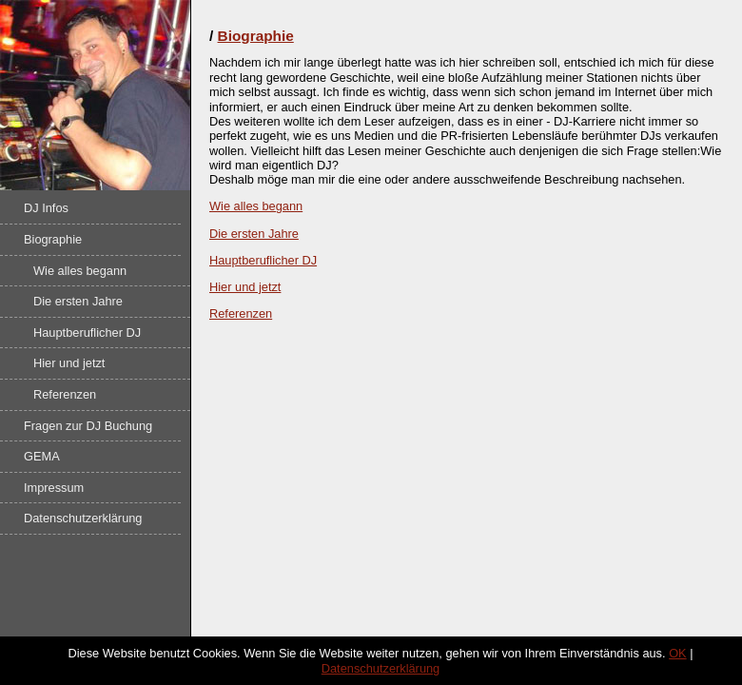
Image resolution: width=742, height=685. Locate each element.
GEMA (42, 456)
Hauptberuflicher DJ (87, 332)
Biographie (53, 239)
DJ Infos (46, 208)
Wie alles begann (80, 271)
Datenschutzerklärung (83, 518)
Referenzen (64, 394)
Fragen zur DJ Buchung (88, 426)
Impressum (54, 487)
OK (678, 653)
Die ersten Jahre (78, 301)
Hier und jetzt (69, 363)
